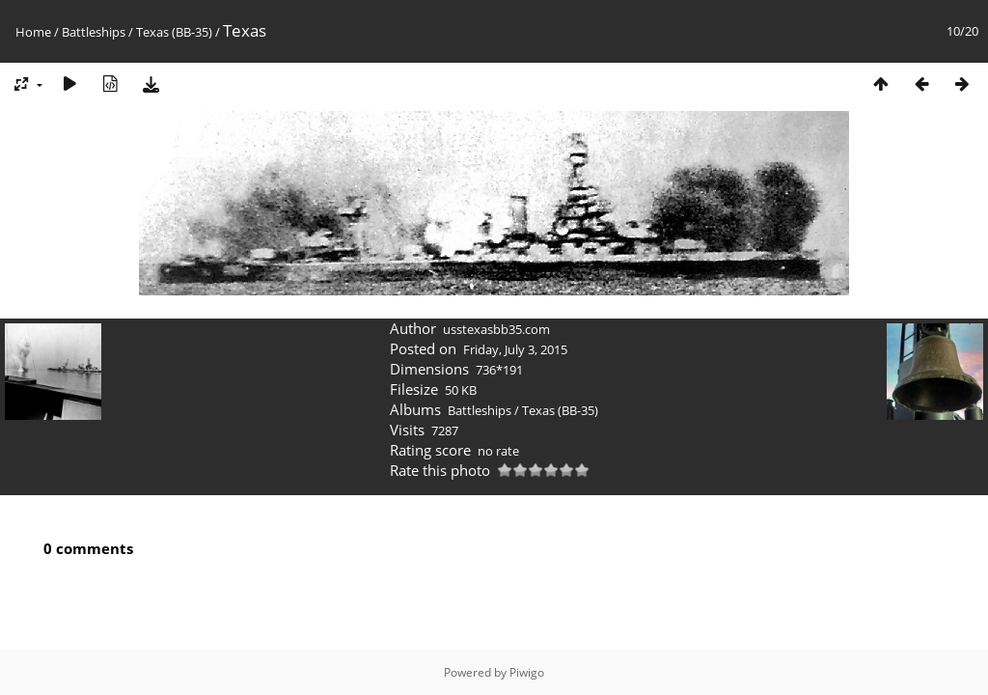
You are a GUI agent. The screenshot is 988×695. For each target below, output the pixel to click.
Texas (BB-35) (174, 32)
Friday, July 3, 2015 (515, 349)
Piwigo (526, 672)
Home (33, 32)
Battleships (93, 32)
